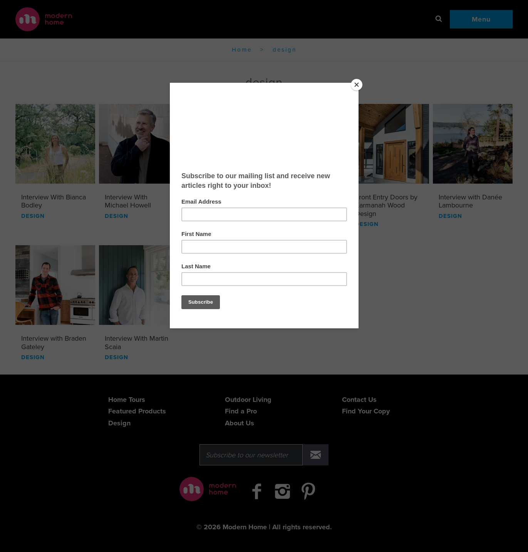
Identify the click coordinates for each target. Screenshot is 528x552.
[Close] (356, 84)
